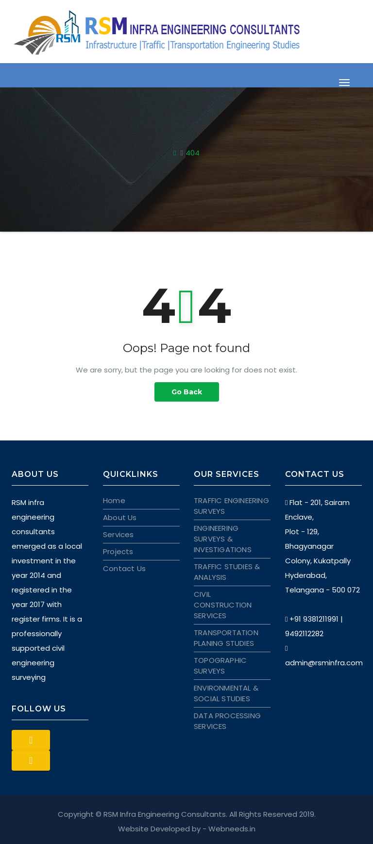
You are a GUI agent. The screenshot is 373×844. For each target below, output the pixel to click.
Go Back (186, 392)
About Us (120, 517)
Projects (118, 551)
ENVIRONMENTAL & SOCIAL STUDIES (226, 693)
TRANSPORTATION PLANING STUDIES (226, 637)
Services (118, 534)
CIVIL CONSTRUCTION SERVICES (223, 605)
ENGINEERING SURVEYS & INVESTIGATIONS (223, 539)
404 (193, 153)
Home (114, 500)
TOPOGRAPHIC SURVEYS (220, 665)
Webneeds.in (231, 829)
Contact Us (124, 568)
